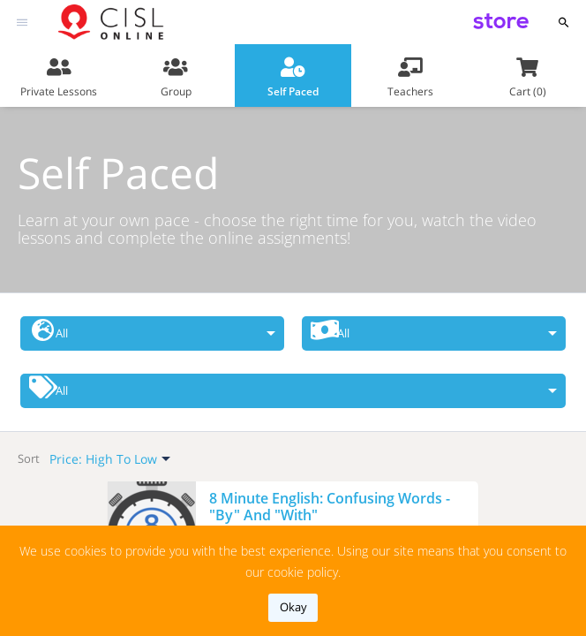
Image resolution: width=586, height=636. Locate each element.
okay (293, 607)
